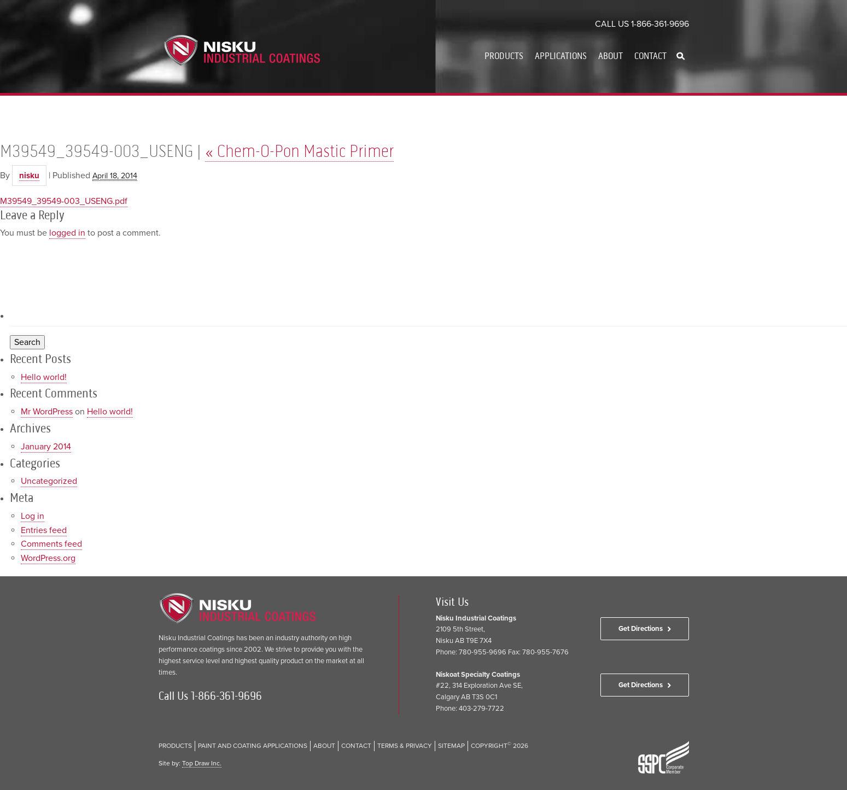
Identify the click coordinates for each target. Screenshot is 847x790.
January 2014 (46, 446)
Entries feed (44, 530)
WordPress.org (48, 558)
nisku (29, 175)
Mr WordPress (47, 411)
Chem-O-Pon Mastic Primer (299, 151)
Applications (561, 56)
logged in (67, 232)
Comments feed (51, 544)
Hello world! (44, 377)
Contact (650, 56)
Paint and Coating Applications (252, 746)
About (610, 56)
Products (503, 56)
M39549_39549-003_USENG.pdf (63, 201)
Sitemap (451, 746)
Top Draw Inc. (201, 763)
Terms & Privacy (404, 746)
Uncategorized (49, 481)
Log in (32, 516)
